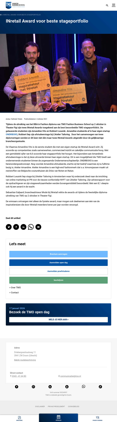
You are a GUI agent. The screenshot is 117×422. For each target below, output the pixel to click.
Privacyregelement (56, 406)
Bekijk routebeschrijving (25, 360)
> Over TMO (15, 287)
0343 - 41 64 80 (19, 376)
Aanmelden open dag (59, 262)
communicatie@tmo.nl (70, 376)
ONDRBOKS (11, 134)
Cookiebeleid (73, 406)
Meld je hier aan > (58, 319)
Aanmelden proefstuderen (58, 271)
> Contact (14, 292)
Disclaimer (40, 406)
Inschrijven (58, 280)
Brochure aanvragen (58, 254)
